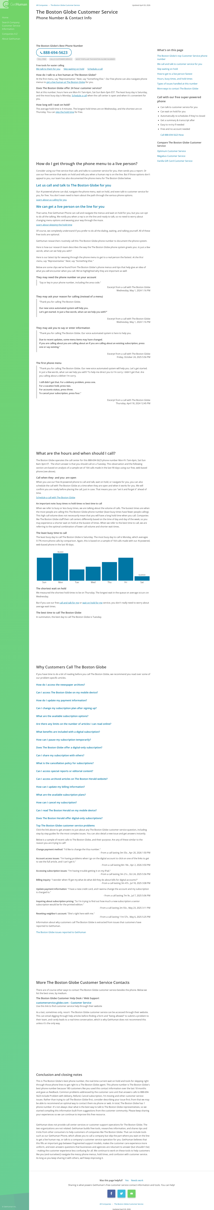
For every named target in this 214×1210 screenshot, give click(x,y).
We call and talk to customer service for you (179, 64)
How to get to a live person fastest (174, 73)
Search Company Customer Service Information (11, 25)
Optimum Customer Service (171, 151)
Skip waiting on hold (74, 68)
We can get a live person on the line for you (70, 206)
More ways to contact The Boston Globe (177, 88)
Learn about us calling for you (51, 199)
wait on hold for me (92, 602)
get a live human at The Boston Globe (66, 82)
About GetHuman (11, 38)
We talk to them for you (48, 68)
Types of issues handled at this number (177, 83)
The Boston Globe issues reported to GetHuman (61, 932)
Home (5, 17)
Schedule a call (95, 68)
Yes (127, 1180)
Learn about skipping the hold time (54, 224)
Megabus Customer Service (171, 156)
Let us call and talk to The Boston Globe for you (73, 185)
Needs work (137, 1180)
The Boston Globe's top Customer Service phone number (182, 57)
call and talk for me (69, 602)
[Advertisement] (93, 137)
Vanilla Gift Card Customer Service (174, 160)
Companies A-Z (9, 33)
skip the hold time (65, 112)
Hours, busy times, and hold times (174, 78)
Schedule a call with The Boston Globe (55, 497)
